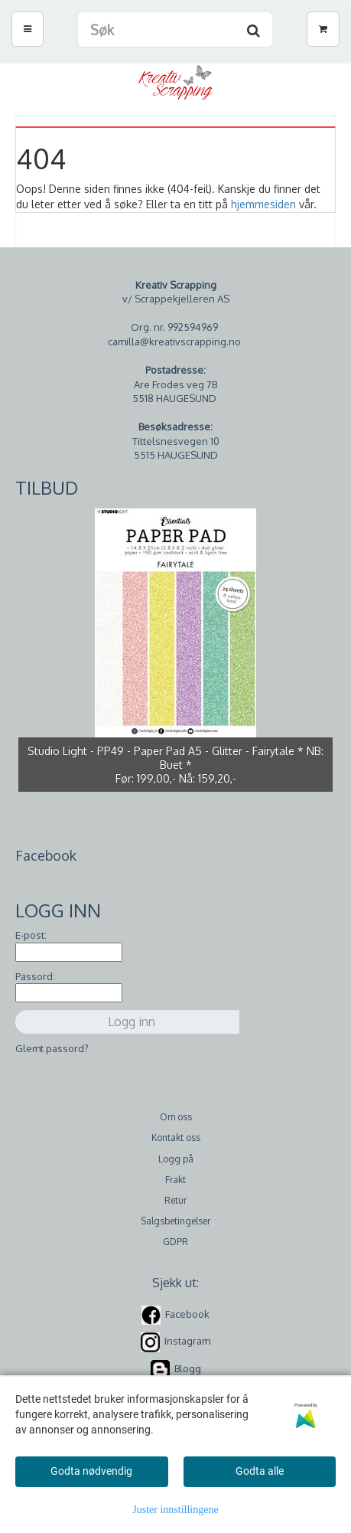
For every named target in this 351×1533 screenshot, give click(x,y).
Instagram (187, 1341)
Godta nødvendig (91, 1471)
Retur (175, 1200)
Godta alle (260, 1471)
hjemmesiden (263, 204)
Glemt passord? (52, 1048)
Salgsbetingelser (175, 1221)
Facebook (187, 1314)
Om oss (176, 1117)
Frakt (175, 1179)
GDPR (175, 1241)
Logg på (175, 1159)
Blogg (187, 1368)
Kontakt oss (175, 1137)
